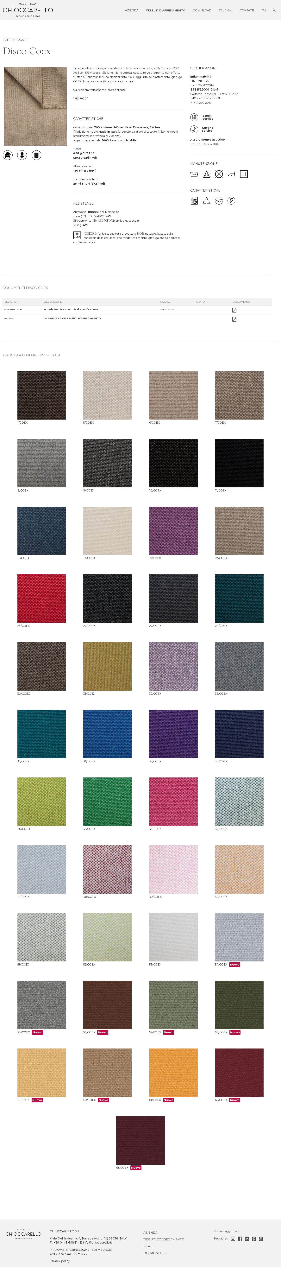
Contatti (247, 10)
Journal (226, 10)
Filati (148, 1246)
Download (202, 10)
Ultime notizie (155, 1253)
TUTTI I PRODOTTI (15, 39)
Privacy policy (60, 1261)
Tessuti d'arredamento (165, 10)
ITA (263, 10)
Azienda (131, 10)
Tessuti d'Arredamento (163, 1239)
